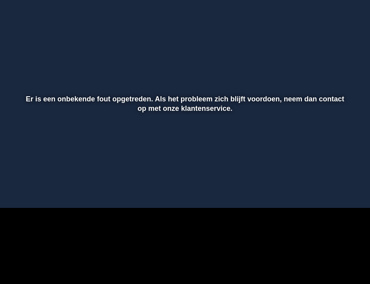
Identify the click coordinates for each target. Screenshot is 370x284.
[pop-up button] (336, 190)
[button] (16, 190)
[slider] (183, 174)
